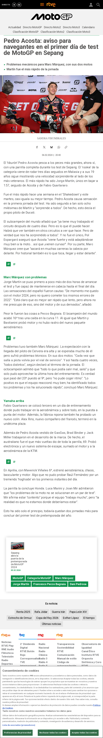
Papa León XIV (78, 611)
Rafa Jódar (41, 611)
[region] (51, 702)
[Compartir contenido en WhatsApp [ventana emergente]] (58, 146)
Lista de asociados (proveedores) (18, 725)
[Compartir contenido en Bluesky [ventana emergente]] (51, 146)
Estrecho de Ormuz (20, 617)
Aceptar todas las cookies (84, 733)
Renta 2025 (23, 611)
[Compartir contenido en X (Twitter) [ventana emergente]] (44, 146)
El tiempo (89, 617)
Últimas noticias (51, 623)
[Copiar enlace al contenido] (66, 146)
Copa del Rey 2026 (47, 617)
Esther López (71, 617)
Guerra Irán (58, 611)
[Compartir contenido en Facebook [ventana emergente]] (37, 146)
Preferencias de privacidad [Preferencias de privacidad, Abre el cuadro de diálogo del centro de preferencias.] (17, 733)
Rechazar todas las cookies (52, 733)
